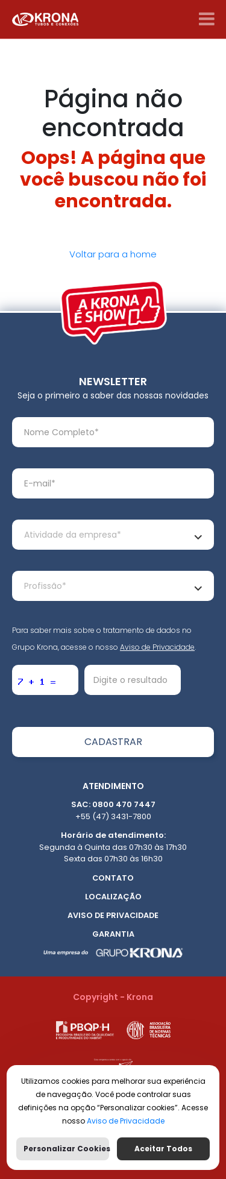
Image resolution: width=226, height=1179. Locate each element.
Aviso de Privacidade (157, 647)
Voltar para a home (113, 254)
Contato (113, 878)
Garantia (113, 934)
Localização (113, 896)
